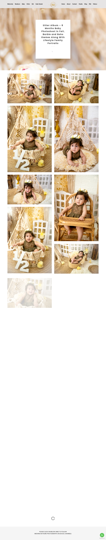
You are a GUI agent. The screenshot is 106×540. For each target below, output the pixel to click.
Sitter (28, 4)
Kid (33, 4)
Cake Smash (39, 4)
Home (63, 4)
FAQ (90, 4)
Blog (85, 4)
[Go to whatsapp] (102, 535)
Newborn (17, 4)
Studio (81, 4)
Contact (74, 4)
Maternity (10, 4)
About (68, 4)
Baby (23, 4)
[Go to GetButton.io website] (102, 538)
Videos (95, 4)
